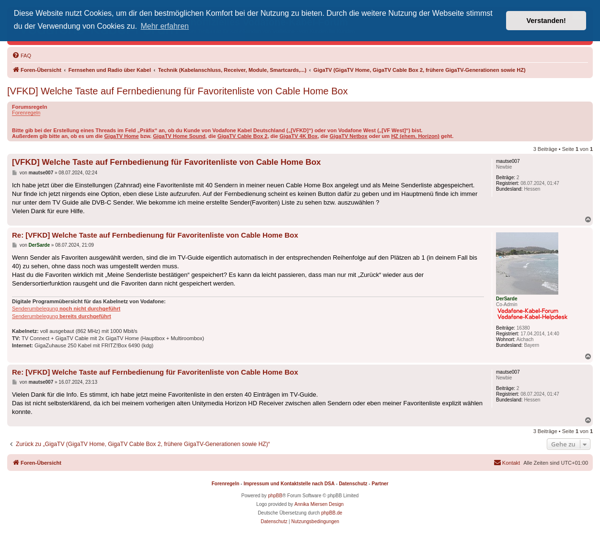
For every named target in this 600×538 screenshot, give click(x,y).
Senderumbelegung (66, 308)
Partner (379, 483)
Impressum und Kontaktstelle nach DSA (289, 483)
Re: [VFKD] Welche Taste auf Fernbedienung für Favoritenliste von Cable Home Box (155, 235)
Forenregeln (26, 112)
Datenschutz (353, 483)
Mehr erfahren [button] (164, 26)
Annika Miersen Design (319, 504)
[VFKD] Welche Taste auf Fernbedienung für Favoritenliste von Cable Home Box (177, 91)
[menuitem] (21, 55)
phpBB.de (331, 512)
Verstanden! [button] (546, 20)
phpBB (275, 495)
